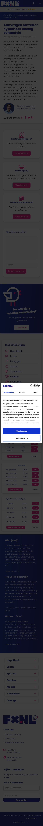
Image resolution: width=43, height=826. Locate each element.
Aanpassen (22, 438)
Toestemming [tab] (8, 392)
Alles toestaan (21, 431)
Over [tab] (35, 392)
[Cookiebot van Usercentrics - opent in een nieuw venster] (30, 385)
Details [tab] (22, 392)
